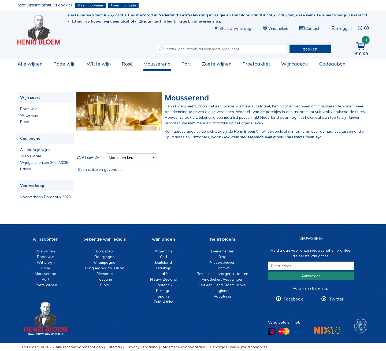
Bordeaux (104, 251)
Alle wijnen (30, 64)
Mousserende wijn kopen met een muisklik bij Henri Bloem (42, 29)
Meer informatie (123, 5)
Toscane (104, 279)
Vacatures (223, 296)
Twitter (336, 299)
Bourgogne (104, 256)
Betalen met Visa (298, 331)
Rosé (127, 64)
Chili (163, 256)
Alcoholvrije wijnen (36, 149)
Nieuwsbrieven (222, 262)
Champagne (104, 262)
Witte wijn (99, 64)
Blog (222, 256)
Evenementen (222, 251)
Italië (163, 273)
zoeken (310, 49)
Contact (309, 28)
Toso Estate (30, 156)
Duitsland (163, 262)
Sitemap (115, 347)
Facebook (293, 299)
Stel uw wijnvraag (232, 28)
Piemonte (104, 273)
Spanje (164, 296)
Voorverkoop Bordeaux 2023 (45, 196)
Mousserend (157, 64)
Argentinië (164, 251)
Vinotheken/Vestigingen (222, 279)
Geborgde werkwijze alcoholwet (238, 347)
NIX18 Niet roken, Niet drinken (327, 330)
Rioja (104, 285)
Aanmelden (311, 276)
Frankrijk (163, 268)
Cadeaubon (332, 64)
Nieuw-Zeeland (163, 279)
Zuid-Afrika (163, 301)
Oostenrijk (163, 285)
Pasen (25, 169)
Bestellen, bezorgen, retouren (222, 273)
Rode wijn (64, 64)
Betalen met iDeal (272, 331)
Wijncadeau (295, 64)
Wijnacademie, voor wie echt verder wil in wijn (361, 326)
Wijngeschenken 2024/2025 (44, 162)
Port (186, 64)
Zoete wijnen (217, 64)
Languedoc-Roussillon (104, 268)
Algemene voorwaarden (183, 347)
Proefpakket (256, 64)
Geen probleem (90, 5)
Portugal (163, 290)
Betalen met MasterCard (284, 331)
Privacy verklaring (142, 347)
